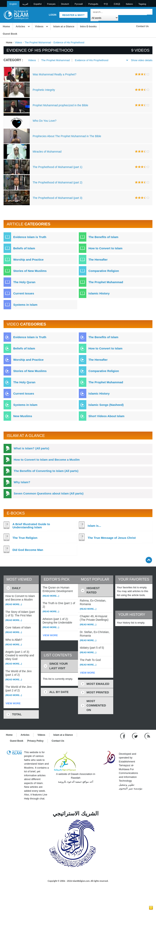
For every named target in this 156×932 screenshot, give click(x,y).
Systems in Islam (25, 304)
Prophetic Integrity (44, 89)
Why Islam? (22, 482)
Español (38, 4)
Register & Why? (73, 15)
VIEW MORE (13, 703)
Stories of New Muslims (30, 270)
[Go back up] (149, 560)
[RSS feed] (147, 735)
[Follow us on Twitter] (135, 735)
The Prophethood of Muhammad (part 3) (57, 197)
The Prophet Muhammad (38, 42)
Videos (39, 26)
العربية (25, 4)
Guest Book (10, 33)
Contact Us (142, 26)
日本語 (117, 4)
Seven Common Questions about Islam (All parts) (49, 493)
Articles (20, 26)
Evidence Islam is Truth (29, 237)
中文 (106, 4)
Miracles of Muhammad (47, 151)
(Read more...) (13, 604)
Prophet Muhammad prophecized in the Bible (60, 105)
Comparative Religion (103, 270)
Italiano (129, 4)
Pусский (79, 4)
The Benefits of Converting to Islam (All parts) (46, 471)
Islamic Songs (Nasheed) (106, 404)
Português (93, 4)
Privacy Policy (35, 740)
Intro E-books (88, 26)
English (13, 4)
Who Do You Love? (44, 120)
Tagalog (142, 4)
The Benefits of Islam (103, 237)
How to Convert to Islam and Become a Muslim (47, 459)
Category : (13, 60)
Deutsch (65, 4)
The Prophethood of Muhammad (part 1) (57, 167)
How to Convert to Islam (105, 248)
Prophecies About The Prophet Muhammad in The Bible (67, 136)
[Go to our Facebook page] (123, 735)
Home (6, 26)
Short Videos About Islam (106, 416)
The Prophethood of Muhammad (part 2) (57, 182)
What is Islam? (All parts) (31, 448)
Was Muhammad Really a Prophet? (54, 74)
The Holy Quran (24, 282)
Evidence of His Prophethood (91, 60)
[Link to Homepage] (16, 14)
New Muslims (22, 416)
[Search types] (104, 18)
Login (52, 14)
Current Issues (23, 293)
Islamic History (99, 293)
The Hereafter (98, 259)
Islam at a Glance (63, 26)
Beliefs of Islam (24, 248)
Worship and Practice (28, 259)
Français (51, 4)
